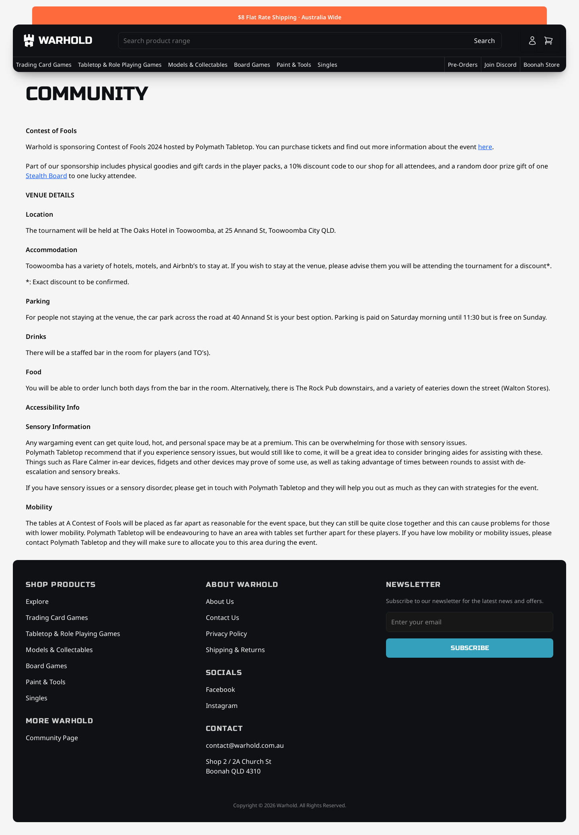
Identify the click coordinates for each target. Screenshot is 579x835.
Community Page (52, 737)
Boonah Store (542, 64)
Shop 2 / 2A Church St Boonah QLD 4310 (238, 766)
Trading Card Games (44, 64)
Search (484, 40)
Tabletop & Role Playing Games (120, 64)
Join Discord (501, 64)
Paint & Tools (294, 64)
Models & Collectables (198, 64)
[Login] (532, 40)
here (485, 146)
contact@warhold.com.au (245, 745)
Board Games (252, 64)
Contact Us (222, 617)
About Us (220, 601)
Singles (327, 64)
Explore (37, 601)
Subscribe (470, 648)
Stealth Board (46, 175)
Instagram (222, 705)
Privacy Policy (226, 633)
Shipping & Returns (235, 649)
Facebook (220, 689)
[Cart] (548, 40)
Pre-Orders (463, 64)
